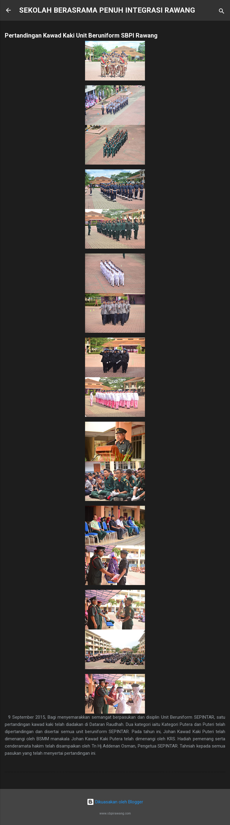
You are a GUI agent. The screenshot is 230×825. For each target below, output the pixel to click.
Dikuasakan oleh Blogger (115, 802)
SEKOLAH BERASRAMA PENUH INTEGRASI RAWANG (107, 10)
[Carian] (221, 12)
